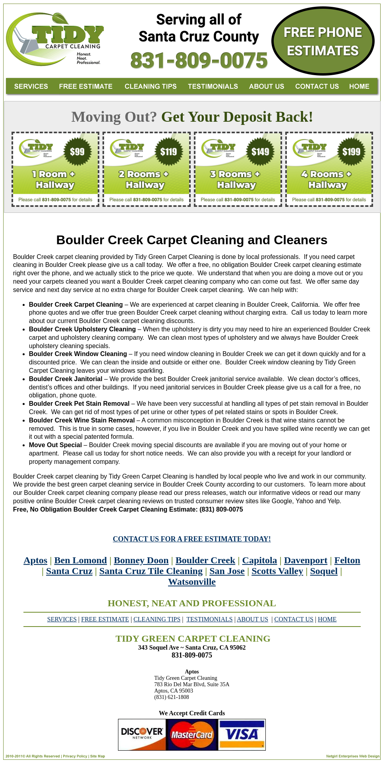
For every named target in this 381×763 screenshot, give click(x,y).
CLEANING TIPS (156, 619)
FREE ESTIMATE (105, 619)
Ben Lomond (80, 560)
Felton (347, 560)
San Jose (227, 571)
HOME (327, 619)
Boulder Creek (205, 560)
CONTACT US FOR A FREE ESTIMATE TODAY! (192, 539)
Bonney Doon (141, 560)
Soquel (324, 571)
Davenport (305, 560)
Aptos (35, 560)
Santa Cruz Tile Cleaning (151, 571)
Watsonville (192, 581)
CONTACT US (293, 619)
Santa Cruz (69, 571)
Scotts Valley (277, 571)
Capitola (259, 560)
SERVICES (62, 619)
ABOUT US (252, 619)
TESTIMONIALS (209, 619)
